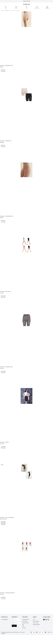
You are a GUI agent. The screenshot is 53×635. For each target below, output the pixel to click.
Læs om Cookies (35, 622)
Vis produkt (3, 71)
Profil (23, 626)
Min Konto (24, 627)
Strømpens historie (25, 622)
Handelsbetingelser (25, 619)
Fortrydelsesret (24, 621)
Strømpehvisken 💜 (36, 624)
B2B (23, 624)
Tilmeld (14, 625)
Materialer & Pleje (36, 621)
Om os (34, 619)
